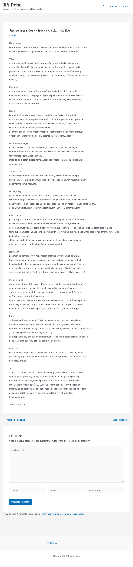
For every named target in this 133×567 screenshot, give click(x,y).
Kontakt (115, 6)
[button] (105, 6)
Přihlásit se (51, 543)
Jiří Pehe (12, 4)
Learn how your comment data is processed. (63, 514)
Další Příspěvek (121, 420)
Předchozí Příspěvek (14, 420)
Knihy (125, 6)
